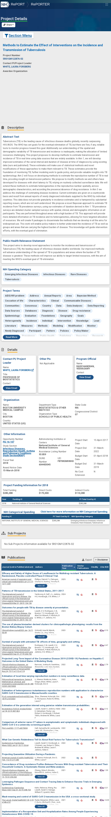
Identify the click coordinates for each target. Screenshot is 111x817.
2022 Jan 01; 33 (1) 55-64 (15, 744)
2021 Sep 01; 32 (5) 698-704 (16, 789)
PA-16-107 (8, 442)
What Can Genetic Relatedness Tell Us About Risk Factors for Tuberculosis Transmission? (48, 739)
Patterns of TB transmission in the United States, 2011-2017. (33, 591)
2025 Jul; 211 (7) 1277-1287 (17, 581)
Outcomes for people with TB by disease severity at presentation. (35, 607)
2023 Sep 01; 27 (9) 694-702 (17, 649)
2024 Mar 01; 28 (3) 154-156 (17, 598)
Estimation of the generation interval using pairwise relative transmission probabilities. (46, 705)
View (41, 586)
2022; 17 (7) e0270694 (15, 728)
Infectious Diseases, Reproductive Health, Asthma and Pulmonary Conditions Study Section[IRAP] (19, 452)
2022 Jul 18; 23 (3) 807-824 (17, 710)
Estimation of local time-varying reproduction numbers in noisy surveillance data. (43, 676)
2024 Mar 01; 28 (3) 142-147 (17, 615)
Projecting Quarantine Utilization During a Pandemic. (29, 754)
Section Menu (18, 35)
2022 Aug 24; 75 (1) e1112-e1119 (17, 667)
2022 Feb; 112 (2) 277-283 (17, 759)
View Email (11, 388)
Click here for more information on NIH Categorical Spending (74, 511)
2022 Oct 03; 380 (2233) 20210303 (17, 682)
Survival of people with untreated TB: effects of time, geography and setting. (41, 642)
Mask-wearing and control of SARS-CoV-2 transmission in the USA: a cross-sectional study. (49, 796)
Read (11, 337)
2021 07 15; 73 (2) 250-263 (17, 773)
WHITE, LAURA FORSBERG (18, 370)
